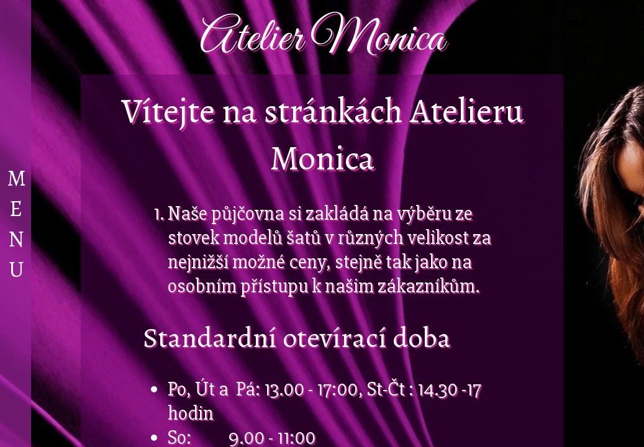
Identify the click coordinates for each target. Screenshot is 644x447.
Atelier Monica (322, 38)
